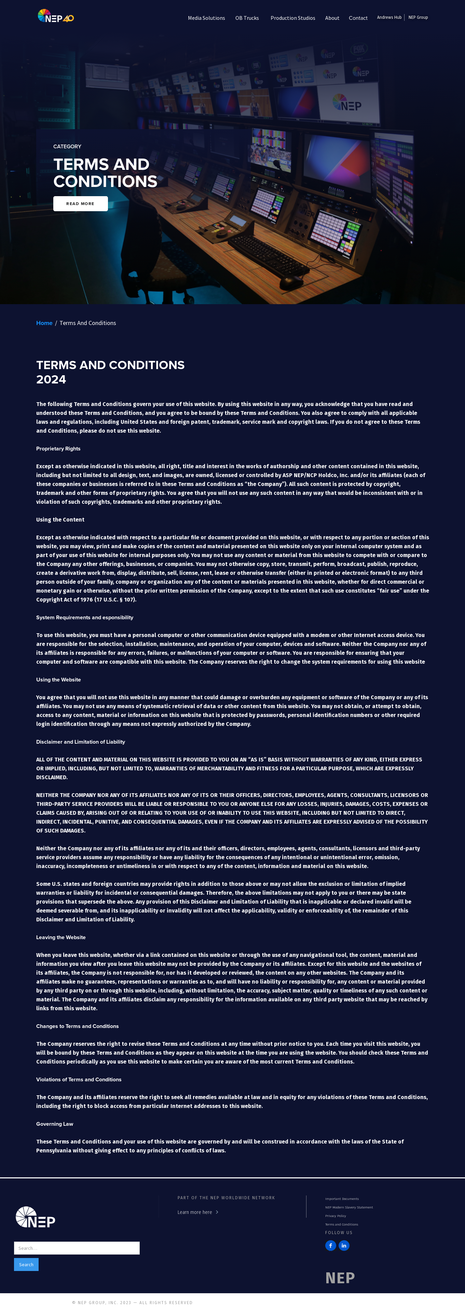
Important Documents (342, 1199)
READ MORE (80, 203)
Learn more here (195, 1212)
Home (44, 323)
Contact (358, 18)
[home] (50, 18)
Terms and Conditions (341, 1224)
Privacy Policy (335, 1216)
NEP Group (418, 17)
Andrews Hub (389, 17)
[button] (206, 17)
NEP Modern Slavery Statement (349, 1207)
